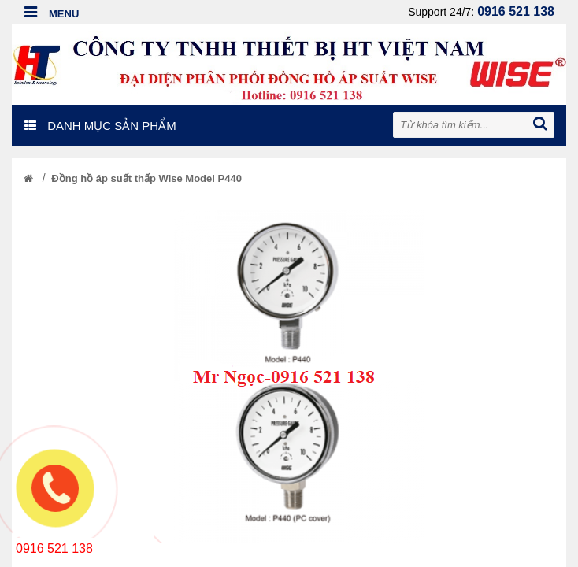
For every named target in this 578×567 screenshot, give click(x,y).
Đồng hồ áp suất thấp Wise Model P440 (146, 178)
